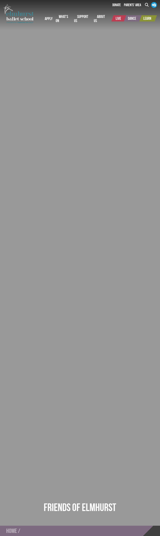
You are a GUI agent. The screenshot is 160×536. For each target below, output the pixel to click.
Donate (116, 5)
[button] (49, 18)
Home (11, 531)
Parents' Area (132, 5)
